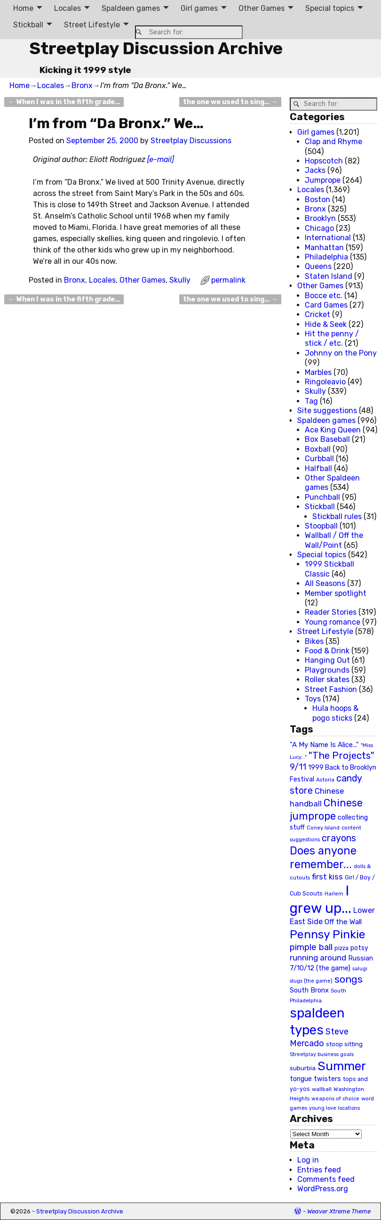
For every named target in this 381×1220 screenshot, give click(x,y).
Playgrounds (327, 670)
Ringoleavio (325, 381)
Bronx (82, 85)
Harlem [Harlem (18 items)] (334, 894)
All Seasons (325, 583)
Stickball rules (337, 516)
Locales (67, 8)
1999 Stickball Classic (329, 569)
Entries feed (319, 1169)
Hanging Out (327, 660)
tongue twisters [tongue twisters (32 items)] (315, 1078)
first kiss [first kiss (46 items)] (327, 876)
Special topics (329, 8)
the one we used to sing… (230, 102)
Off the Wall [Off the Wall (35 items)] (343, 922)
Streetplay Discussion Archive (156, 48)
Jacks (315, 170)
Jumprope (323, 180)
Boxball (318, 449)
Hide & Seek (326, 324)
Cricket (317, 314)
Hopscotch (324, 160)
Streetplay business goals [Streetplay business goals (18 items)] (322, 1054)
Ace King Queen (333, 429)
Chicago (319, 228)
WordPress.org (322, 1188)
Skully (179, 280)
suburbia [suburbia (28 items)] (303, 1068)
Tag (311, 401)
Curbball (319, 458)
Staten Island (328, 276)
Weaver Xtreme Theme (339, 1211)
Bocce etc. (323, 295)
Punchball (322, 497)
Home (23, 8)
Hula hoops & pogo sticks (335, 713)
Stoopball (321, 525)
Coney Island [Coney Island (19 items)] (323, 827)
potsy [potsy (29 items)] (359, 948)
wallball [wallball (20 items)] (322, 1089)
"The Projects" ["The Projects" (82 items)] (341, 755)
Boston (317, 199)
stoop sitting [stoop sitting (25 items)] (344, 1044)
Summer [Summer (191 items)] (342, 1066)
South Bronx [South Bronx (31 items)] (309, 990)
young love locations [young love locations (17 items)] (334, 1108)
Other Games (261, 8)
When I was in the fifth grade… (63, 102)
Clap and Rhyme (333, 141)
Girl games (199, 8)
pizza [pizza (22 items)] (341, 948)
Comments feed (326, 1179)
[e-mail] (160, 159)
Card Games (326, 305)
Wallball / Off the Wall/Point (334, 540)
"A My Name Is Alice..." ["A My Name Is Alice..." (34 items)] (324, 744)
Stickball (28, 24)
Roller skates (327, 679)
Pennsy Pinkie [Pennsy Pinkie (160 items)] (327, 934)
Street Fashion (331, 689)
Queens (318, 266)
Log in (308, 1159)
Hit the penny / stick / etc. (332, 338)
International (328, 237)
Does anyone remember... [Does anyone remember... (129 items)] (323, 857)
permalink (228, 280)
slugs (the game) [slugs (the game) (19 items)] (311, 980)
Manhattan (324, 247)
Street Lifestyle (92, 24)
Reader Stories (331, 612)
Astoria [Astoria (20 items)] (325, 779)
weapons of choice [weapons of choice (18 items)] (335, 1099)
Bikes (314, 641)
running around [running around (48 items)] (318, 957)
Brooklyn (320, 218)
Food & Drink (327, 650)
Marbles (318, 372)
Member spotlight (335, 593)
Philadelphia (326, 256)
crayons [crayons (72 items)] (339, 838)
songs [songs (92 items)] (348, 979)
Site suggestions (327, 410)
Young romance (332, 622)
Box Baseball (327, 439)
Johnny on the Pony (341, 353)
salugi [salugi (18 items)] (359, 969)
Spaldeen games (131, 8)
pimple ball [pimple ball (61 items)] (311, 947)
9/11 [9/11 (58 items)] (298, 767)
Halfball (318, 468)
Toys (313, 698)
